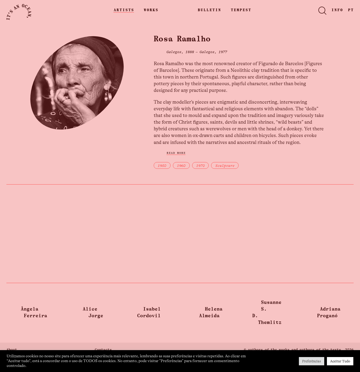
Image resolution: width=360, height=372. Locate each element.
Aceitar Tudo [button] (340, 361)
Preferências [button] (311, 361)
